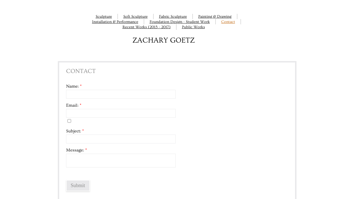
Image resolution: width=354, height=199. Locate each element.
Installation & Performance (115, 22)
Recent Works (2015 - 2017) (147, 27)
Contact (228, 22)
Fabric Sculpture (173, 16)
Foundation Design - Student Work (180, 22)
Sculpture (104, 16)
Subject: (75, 131)
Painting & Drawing (214, 16)
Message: (76, 150)
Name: (74, 86)
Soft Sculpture (135, 16)
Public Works (193, 27)
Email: (73, 105)
